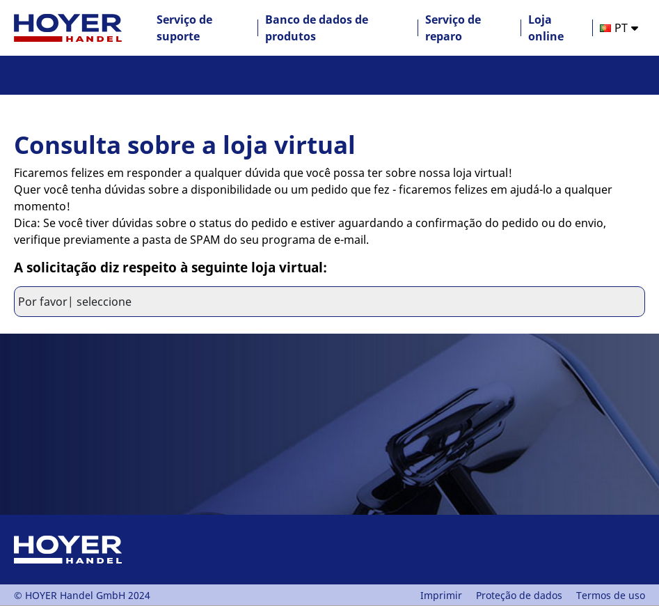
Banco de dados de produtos (316, 28)
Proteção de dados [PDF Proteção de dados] (519, 595)
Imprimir (441, 595)
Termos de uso (610, 595)
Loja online (546, 28)
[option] (619, 28)
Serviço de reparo (453, 28)
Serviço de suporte (184, 28)
